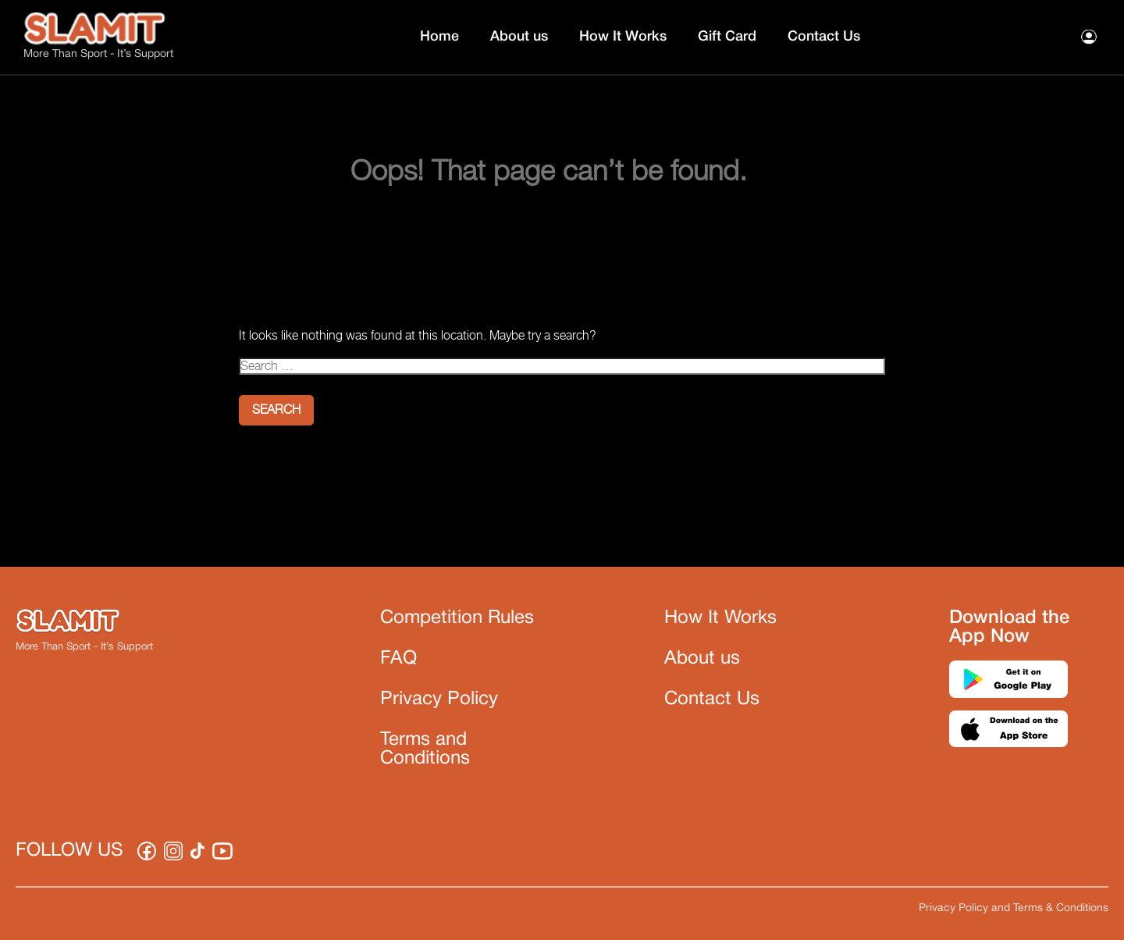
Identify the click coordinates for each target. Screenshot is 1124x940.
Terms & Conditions (1060, 908)
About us (519, 36)
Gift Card (727, 36)
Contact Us (824, 36)
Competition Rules (457, 618)
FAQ (398, 659)
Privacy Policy (439, 699)
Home (439, 36)
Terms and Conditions (425, 749)
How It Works (623, 36)
